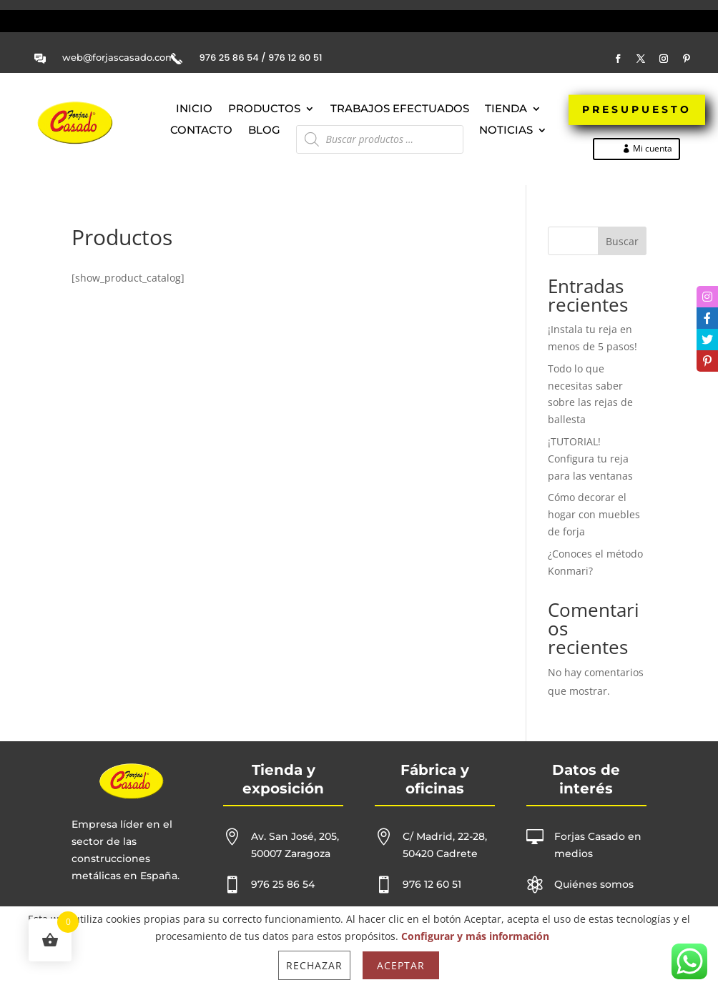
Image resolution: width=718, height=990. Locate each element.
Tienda (506, 109)
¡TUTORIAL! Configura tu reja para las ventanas (590, 458)
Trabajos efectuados (399, 109)
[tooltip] (707, 296)
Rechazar (314, 965)
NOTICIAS (506, 131)
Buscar (622, 241)
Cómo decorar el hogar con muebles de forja (594, 514)
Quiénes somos (594, 884)
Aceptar (401, 965)
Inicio (194, 109)
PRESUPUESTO (637, 111)
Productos (264, 109)
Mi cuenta (652, 148)
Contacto (201, 131)
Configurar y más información (475, 936)
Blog (264, 131)
